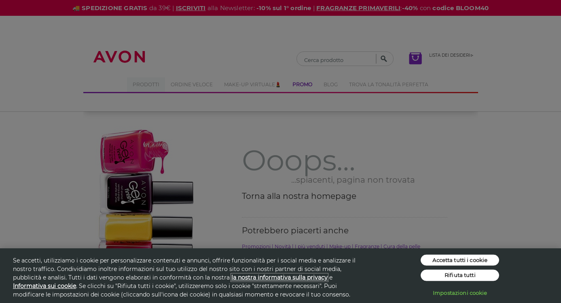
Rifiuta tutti (460, 275)
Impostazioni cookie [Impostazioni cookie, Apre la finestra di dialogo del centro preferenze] (460, 292)
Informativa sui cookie (44, 286)
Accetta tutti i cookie (459, 259)
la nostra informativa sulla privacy (279, 277)
